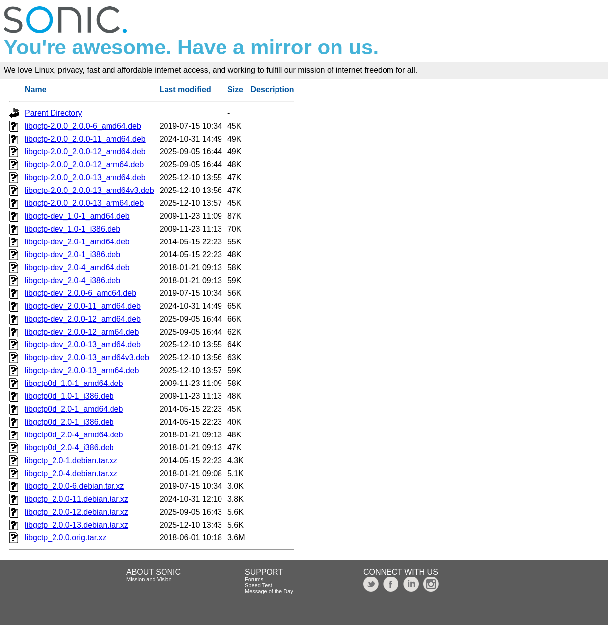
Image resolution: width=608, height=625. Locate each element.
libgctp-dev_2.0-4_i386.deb (72, 280)
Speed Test (258, 585)
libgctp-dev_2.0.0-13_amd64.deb (83, 344)
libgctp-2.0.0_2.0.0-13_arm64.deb (84, 203)
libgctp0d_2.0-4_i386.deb (69, 447)
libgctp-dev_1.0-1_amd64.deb (77, 216)
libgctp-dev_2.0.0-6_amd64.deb (80, 293)
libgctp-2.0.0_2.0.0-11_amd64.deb (85, 139)
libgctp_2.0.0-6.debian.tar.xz (74, 486)
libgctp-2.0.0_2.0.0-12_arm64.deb (84, 164)
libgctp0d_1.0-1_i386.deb (69, 396)
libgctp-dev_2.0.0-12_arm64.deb (82, 332)
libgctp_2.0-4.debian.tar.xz (71, 473)
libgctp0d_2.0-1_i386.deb (69, 422)
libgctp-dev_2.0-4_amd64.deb (77, 267)
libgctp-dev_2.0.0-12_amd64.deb (83, 319)
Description (272, 89)
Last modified (185, 89)
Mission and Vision (149, 579)
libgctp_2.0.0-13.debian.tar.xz (76, 525)
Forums (254, 579)
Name (36, 89)
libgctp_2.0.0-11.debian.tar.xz (76, 499)
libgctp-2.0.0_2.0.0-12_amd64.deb (85, 151)
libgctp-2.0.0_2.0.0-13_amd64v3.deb (89, 190)
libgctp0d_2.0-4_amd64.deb (74, 435)
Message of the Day (269, 591)
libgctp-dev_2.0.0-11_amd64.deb (83, 306)
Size (235, 89)
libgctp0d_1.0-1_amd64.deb (74, 383)
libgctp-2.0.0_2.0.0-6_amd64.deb (83, 126)
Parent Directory (53, 113)
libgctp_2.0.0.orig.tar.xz (66, 537)
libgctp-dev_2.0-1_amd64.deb (77, 242)
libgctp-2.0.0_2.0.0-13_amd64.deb (85, 177)
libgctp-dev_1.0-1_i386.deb (72, 229)
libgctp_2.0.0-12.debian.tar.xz (76, 512)
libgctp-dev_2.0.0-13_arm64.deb (82, 370)
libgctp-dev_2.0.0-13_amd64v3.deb (87, 357)
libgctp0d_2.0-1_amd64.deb (74, 409)
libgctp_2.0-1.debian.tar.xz (71, 460)
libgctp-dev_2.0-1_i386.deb (72, 254)
